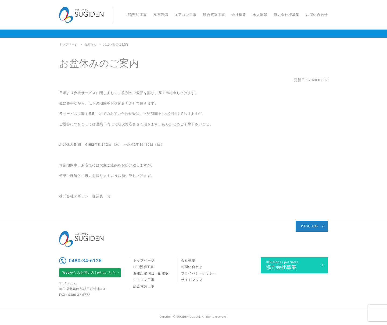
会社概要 (238, 15)
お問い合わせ (317, 15)
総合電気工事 (214, 15)
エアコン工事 (186, 15)
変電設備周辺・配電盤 (151, 273)
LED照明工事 (136, 15)
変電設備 (160, 15)
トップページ (144, 260)
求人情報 (260, 15)
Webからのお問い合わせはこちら (89, 272)
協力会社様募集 (287, 15)
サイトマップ (191, 280)
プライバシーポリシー (199, 273)
